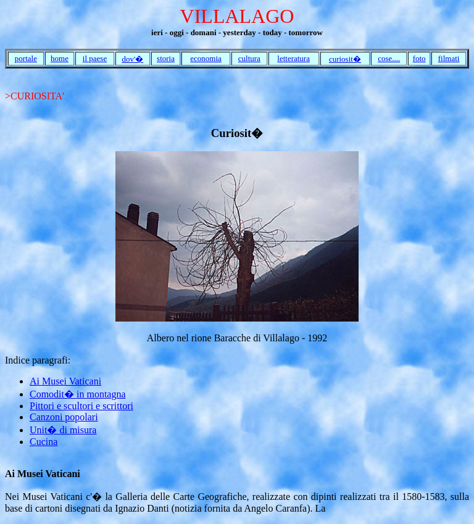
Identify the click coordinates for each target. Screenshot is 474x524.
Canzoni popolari (64, 417)
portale (26, 58)
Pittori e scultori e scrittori (81, 406)
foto (419, 58)
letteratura (293, 58)
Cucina (43, 441)
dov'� (132, 59)
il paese (95, 58)
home (60, 58)
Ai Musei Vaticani (65, 381)
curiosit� (345, 59)
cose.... (389, 58)
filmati (449, 58)
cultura (249, 58)
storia (166, 58)
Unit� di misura (63, 430)
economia (206, 58)
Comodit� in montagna (78, 394)
